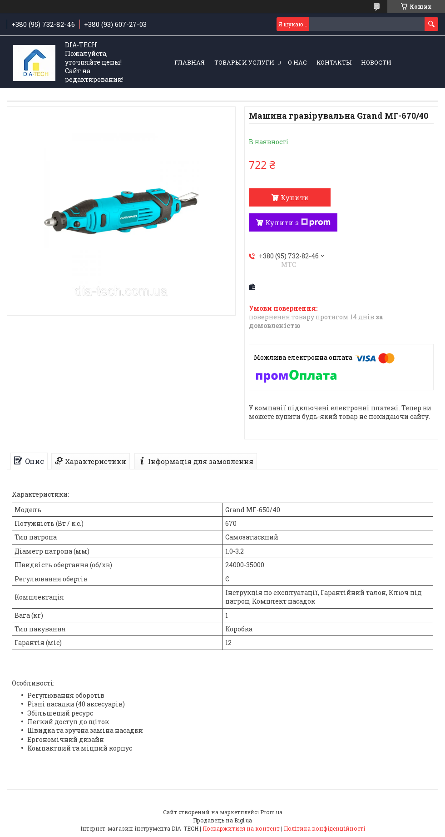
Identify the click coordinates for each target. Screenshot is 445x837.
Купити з (298, 222)
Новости (376, 62)
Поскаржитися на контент (241, 828)
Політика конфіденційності (324, 828)
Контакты (333, 62)
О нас (297, 62)
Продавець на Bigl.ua (222, 820)
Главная (189, 62)
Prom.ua (271, 812)
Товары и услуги (244, 62)
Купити (295, 197)
